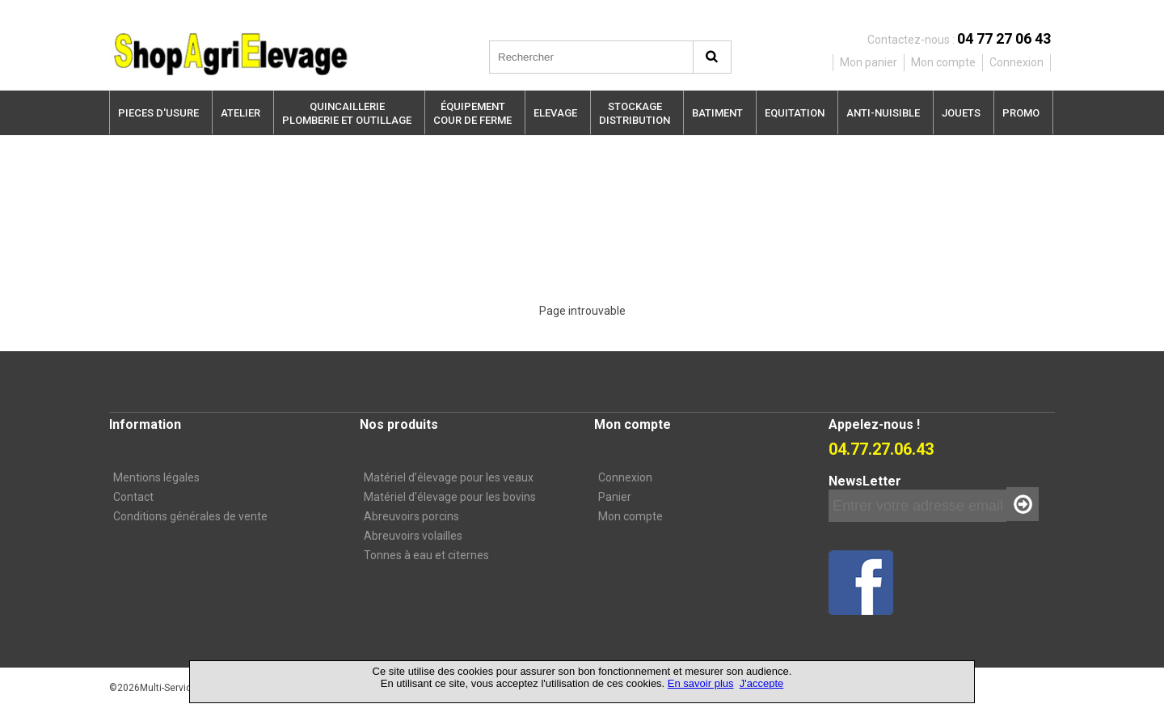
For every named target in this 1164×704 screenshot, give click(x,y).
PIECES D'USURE (158, 113)
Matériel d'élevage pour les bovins (450, 496)
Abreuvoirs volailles (413, 535)
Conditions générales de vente (190, 516)
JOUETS (961, 113)
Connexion (625, 477)
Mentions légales (156, 477)
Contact (133, 496)
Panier (614, 496)
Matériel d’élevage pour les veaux (449, 477)
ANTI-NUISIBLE (883, 113)
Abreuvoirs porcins (411, 516)
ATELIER (240, 113)
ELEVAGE (555, 113)
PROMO (1021, 113)
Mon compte (630, 516)
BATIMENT (717, 113)
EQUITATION (794, 113)
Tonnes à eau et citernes (426, 555)
